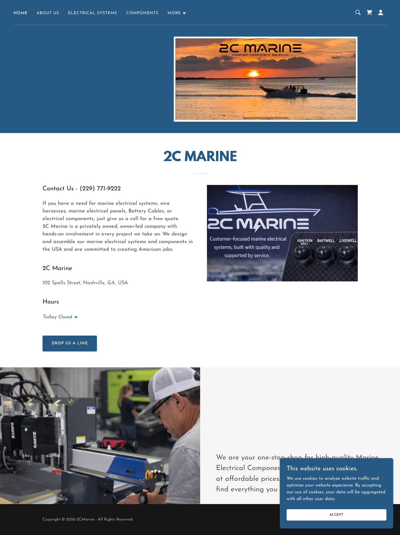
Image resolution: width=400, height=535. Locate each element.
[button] (177, 13)
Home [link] (20, 13)
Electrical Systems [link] (92, 13)
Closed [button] (65, 317)
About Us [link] (48, 13)
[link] (369, 12)
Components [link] (142, 13)
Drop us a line (70, 343)
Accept (336, 514)
